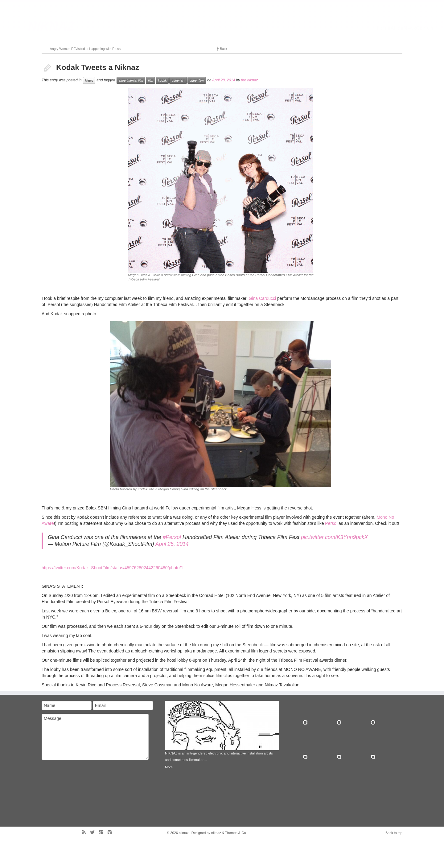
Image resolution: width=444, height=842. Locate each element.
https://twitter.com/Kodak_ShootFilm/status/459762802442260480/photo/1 (112, 567)
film (150, 80)
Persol (331, 523)
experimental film (131, 80)
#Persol (172, 537)
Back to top (393, 833)
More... (170, 767)
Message (95, 737)
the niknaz (249, 80)
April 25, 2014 (172, 544)
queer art (177, 80)
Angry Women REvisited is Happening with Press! (83, 49)
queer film (197, 80)
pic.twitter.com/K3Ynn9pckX (334, 537)
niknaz (184, 833)
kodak (162, 80)
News (89, 80)
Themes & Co (235, 833)
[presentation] (67, 786)
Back (222, 49)
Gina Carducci (262, 298)
